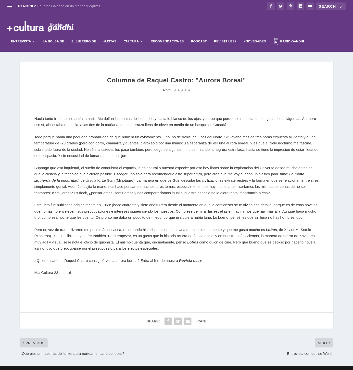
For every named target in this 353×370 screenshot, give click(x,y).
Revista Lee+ (225, 34)
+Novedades (255, 34)
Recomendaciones (167, 34)
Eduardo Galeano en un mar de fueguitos (68, 6)
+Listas (109, 34)
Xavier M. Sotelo (297, 222)
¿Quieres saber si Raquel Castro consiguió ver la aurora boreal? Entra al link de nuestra (118, 253)
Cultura (131, 34)
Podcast (199, 34)
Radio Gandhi (289, 34)
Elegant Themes (168, 364)
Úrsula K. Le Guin (100, 173)
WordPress (206, 364)
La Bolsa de (53, 34)
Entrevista (21, 34)
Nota (167, 82)
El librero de (84, 34)
